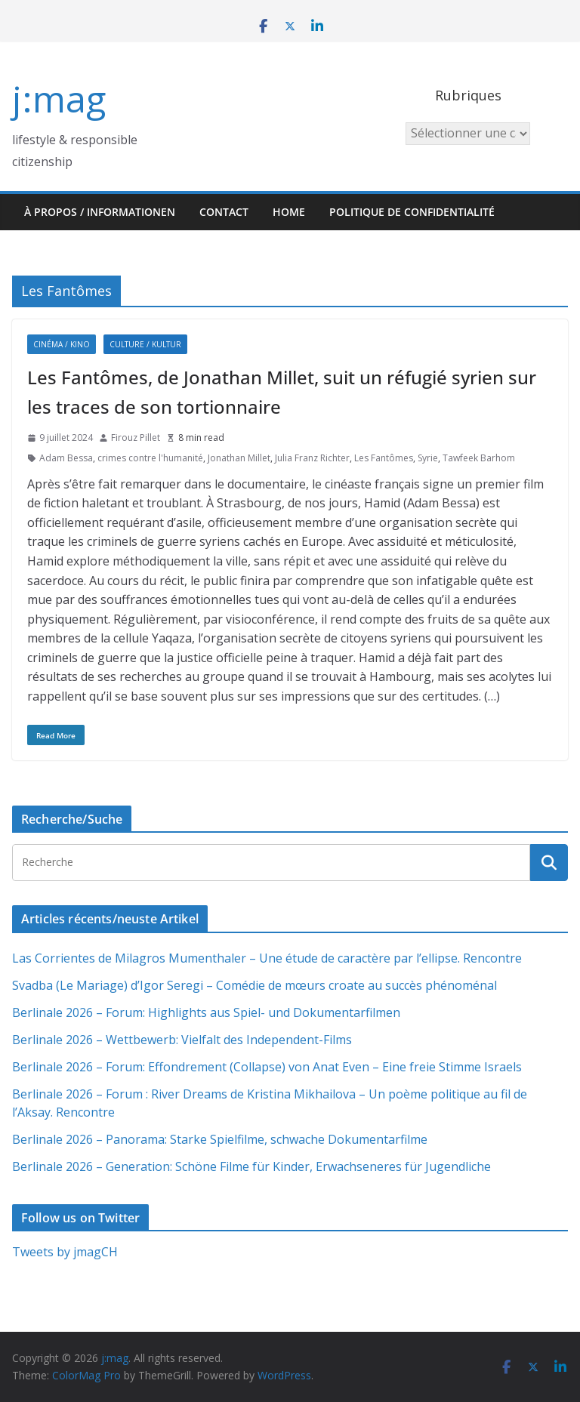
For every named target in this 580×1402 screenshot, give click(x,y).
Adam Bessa (66, 457)
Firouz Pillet (135, 437)
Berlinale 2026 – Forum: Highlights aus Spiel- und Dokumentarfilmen (206, 1012)
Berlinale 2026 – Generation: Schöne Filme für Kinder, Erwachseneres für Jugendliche (251, 1166)
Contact (223, 212)
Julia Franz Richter (312, 457)
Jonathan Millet (239, 457)
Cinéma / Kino (61, 344)
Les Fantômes (383, 457)
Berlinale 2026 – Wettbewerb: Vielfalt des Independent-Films (182, 1039)
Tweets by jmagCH (65, 1251)
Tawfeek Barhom (479, 457)
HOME (289, 212)
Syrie (428, 457)
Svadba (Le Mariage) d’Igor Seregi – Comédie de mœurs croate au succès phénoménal (254, 985)
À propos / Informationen (99, 212)
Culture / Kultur (145, 344)
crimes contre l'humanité (150, 457)
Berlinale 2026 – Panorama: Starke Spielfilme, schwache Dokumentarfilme (219, 1139)
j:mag (59, 98)
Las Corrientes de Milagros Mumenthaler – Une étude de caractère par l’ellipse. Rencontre (267, 958)
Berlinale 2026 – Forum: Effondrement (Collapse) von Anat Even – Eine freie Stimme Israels (267, 1066)
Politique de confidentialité (412, 212)
